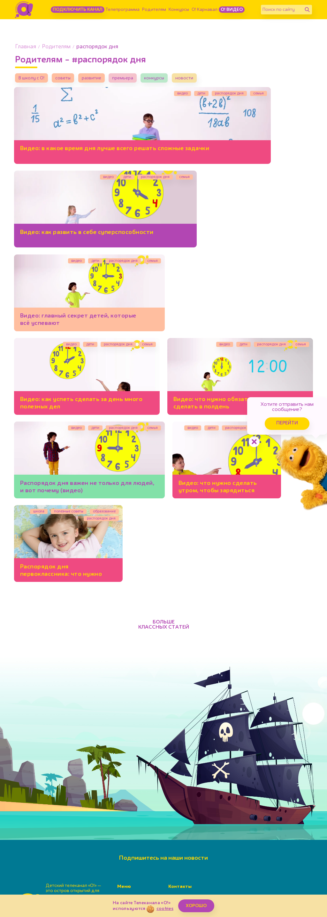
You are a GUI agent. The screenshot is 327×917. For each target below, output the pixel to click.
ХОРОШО (196, 906)
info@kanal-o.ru (199, 852)
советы (68, 79)
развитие (100, 79)
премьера (134, 79)
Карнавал (127, 862)
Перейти (276, 418)
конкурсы (168, 79)
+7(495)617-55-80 (207, 845)
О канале (127, 877)
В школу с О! (33, 79)
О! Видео (232, 10)
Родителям (154, 10)
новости (201, 79)
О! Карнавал (204, 10)
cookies (164, 909)
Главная (25, 46)
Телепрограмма (123, 10)
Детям (124, 869)
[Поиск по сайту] (281, 9)
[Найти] (307, 9)
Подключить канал (78, 10)
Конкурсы (179, 10)
